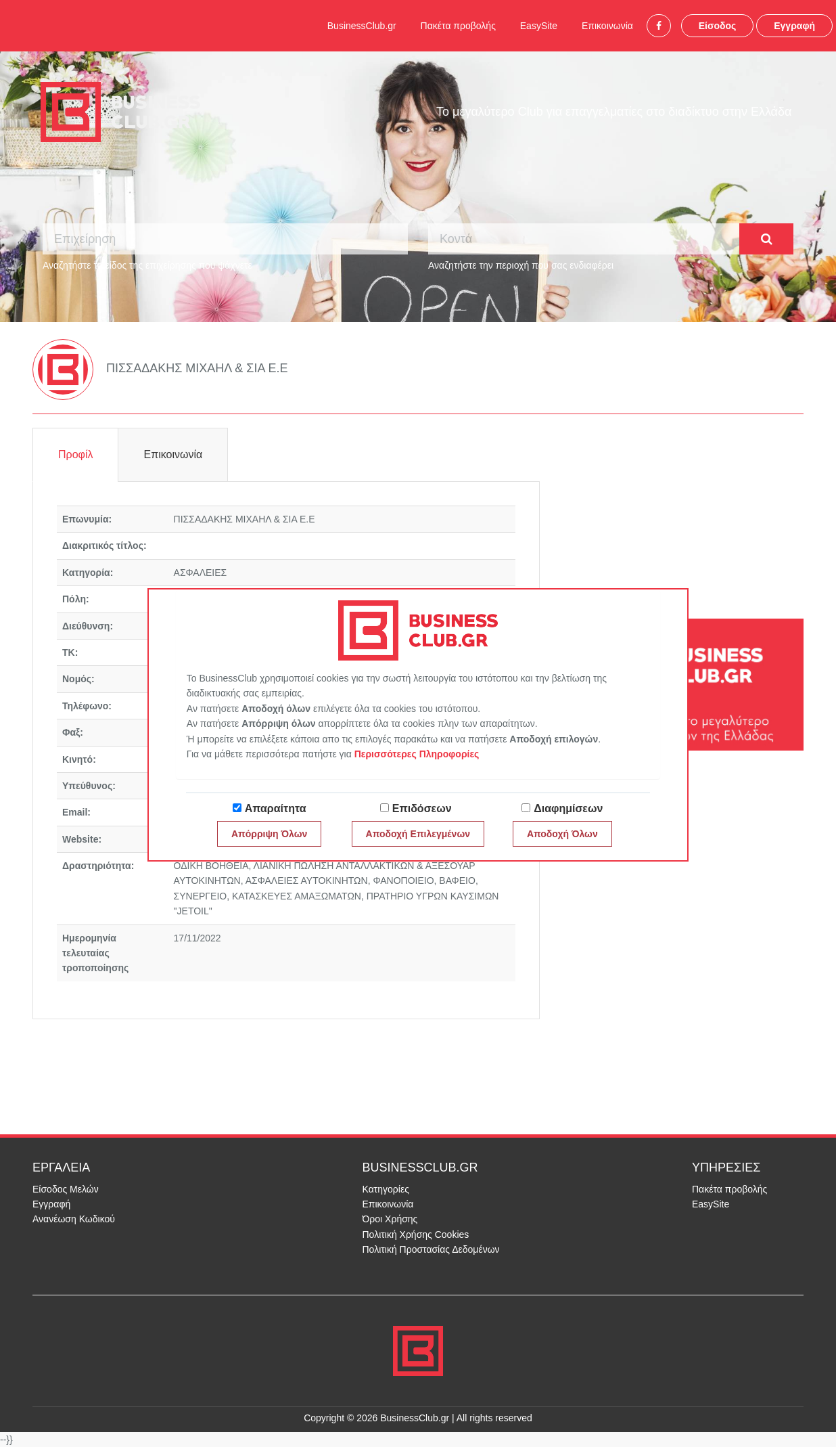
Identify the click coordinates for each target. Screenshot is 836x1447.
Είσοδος (718, 25)
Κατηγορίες (386, 1189)
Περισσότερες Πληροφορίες (417, 754)
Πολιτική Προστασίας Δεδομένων (431, 1249)
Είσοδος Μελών (65, 1189)
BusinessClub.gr (361, 25)
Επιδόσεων (422, 808)
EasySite (538, 25)
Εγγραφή (794, 25)
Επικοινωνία (607, 25)
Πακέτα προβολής (458, 25)
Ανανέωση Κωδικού (73, 1219)
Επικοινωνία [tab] (172, 454)
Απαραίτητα (275, 808)
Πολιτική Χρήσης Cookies (416, 1234)
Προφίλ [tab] (75, 454)
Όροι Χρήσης (390, 1219)
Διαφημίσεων (568, 808)
